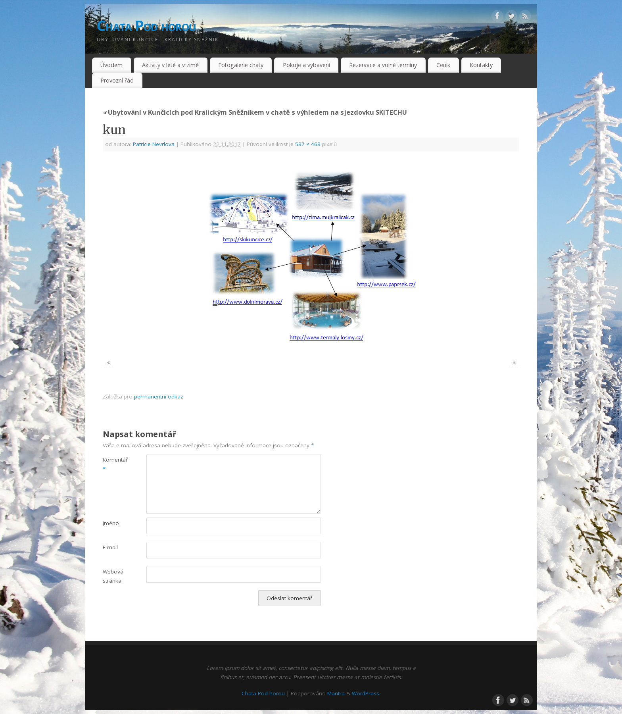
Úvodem (111, 65)
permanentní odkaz (158, 396)
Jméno (111, 523)
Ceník (443, 65)
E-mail (110, 547)
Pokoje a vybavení (306, 65)
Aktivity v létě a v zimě (170, 65)
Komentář (114, 464)
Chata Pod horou (146, 25)
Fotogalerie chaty (240, 65)
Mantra (336, 693)
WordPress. (366, 693)
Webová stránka (113, 576)
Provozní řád (117, 80)
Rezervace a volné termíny (383, 65)
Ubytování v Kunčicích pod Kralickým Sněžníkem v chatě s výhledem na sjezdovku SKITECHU (255, 112)
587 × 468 (308, 144)
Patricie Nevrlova (154, 144)
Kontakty (481, 65)
